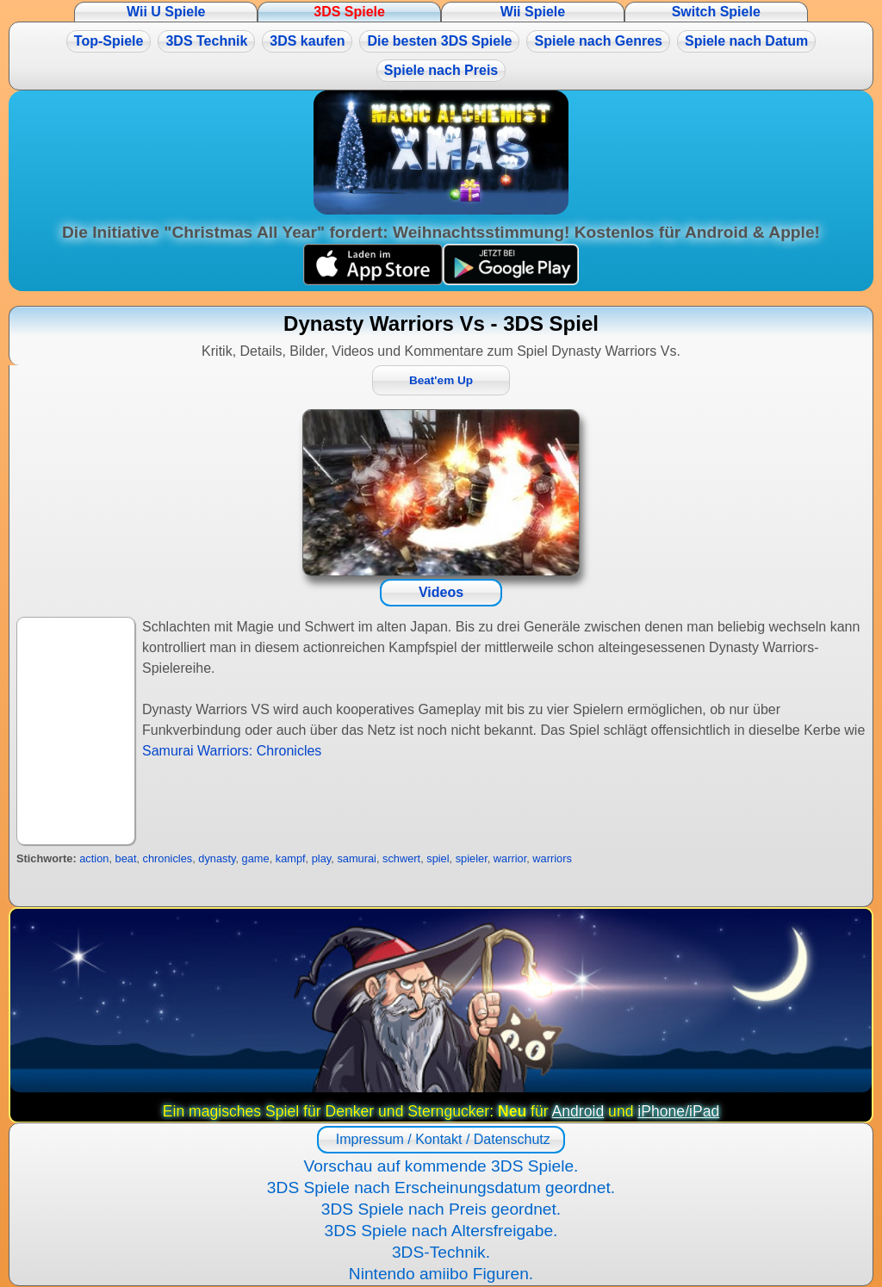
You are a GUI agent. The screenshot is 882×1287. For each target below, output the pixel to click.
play (322, 858)
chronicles (168, 858)
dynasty (216, 858)
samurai (356, 858)
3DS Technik (206, 41)
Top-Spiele (109, 41)
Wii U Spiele (166, 11)
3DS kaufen (307, 41)
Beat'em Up (441, 380)
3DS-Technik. (441, 1252)
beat (126, 858)
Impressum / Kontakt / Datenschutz (441, 1139)
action (94, 858)
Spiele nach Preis (441, 70)
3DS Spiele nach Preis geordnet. (441, 1209)
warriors (552, 858)
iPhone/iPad (678, 1111)
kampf (291, 858)
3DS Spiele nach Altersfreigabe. (441, 1231)
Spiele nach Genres (598, 41)
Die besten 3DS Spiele (439, 41)
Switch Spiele (716, 11)
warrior (510, 858)
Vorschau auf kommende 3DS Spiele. (441, 1166)
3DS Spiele (349, 11)
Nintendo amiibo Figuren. (441, 1274)
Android (578, 1111)
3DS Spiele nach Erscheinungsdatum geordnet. (441, 1187)
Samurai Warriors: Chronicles (231, 750)
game (256, 858)
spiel (437, 858)
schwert (401, 858)
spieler (472, 858)
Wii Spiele (532, 11)
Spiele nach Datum (746, 41)
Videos (441, 592)
